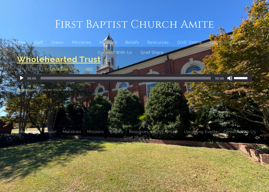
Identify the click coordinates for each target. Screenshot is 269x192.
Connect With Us (114, 52)
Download (25, 89)
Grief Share (151, 52)
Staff (38, 42)
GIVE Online (189, 42)
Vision (57, 42)
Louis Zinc (59, 69)
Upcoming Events (228, 42)
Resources (158, 42)
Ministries (81, 42)
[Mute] (229, 78)
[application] (134, 78)
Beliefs (132, 42)
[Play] (21, 78)
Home (20, 42)
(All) (89, 69)
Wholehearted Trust (59, 59)
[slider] (126, 78)
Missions (108, 42)
